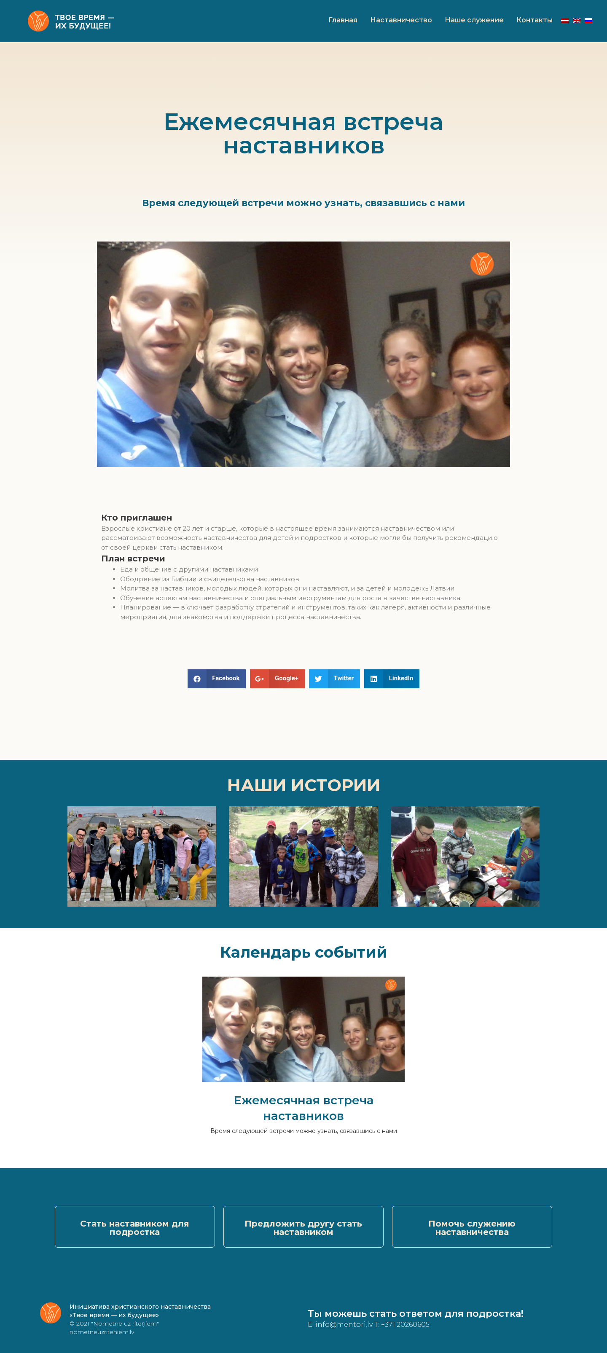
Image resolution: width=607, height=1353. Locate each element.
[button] (135, 1227)
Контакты (534, 20)
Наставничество (401, 20)
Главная (342, 20)
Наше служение (474, 20)
